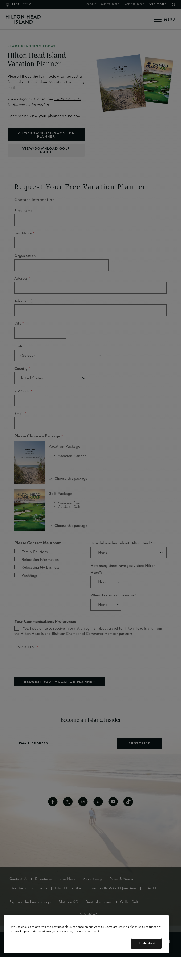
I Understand (146, 943)
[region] (86, 934)
